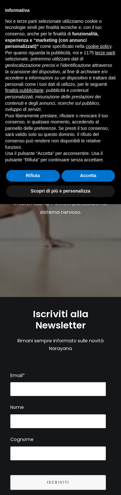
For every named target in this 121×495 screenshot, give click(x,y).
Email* (17, 369)
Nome (17, 401)
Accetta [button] (88, 175)
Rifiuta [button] (33, 175)
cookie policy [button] (98, 46)
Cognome (22, 433)
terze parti (105, 52)
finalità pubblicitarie (24, 90)
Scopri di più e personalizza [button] (60, 191)
